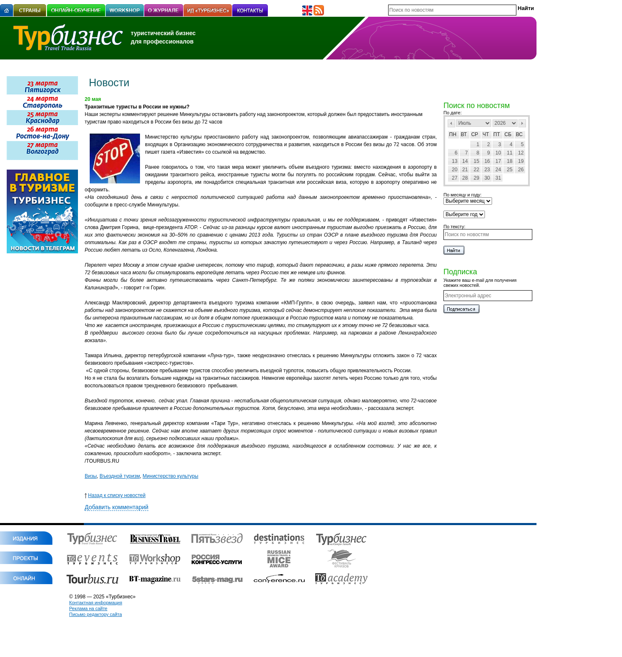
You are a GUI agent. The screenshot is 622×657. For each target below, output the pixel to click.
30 (487, 178)
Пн (452, 134)
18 (509, 161)
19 (521, 161)
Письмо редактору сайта (95, 614)
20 (454, 170)
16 (487, 161)
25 (509, 170)
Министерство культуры (170, 476)
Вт (464, 134)
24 (498, 170)
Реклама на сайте (88, 608)
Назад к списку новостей (115, 495)
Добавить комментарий (116, 507)
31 (498, 178)
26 (521, 170)
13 (454, 161)
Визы (91, 476)
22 (476, 170)
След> (522, 123)
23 (487, 170)
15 (476, 161)
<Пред (451, 123)
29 (476, 178)
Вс (519, 134)
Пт (496, 134)
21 (465, 170)
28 (465, 178)
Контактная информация (95, 602)
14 (465, 161)
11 (509, 153)
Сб (508, 134)
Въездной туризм (120, 476)
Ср (474, 134)
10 (498, 153)
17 (498, 161)
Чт (485, 134)
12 (521, 153)
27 (454, 178)
